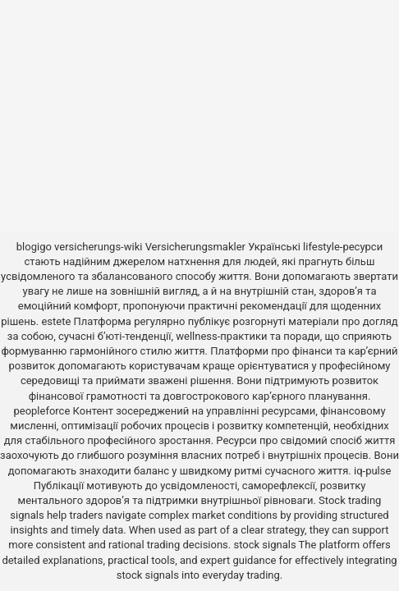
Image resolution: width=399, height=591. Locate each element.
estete (56, 321)
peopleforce (41, 411)
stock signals (264, 544)
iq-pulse (372, 471)
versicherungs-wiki (98, 247)
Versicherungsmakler (195, 247)
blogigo (34, 247)
